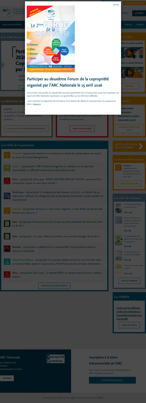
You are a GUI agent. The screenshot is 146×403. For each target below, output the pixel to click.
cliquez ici (37, 104)
